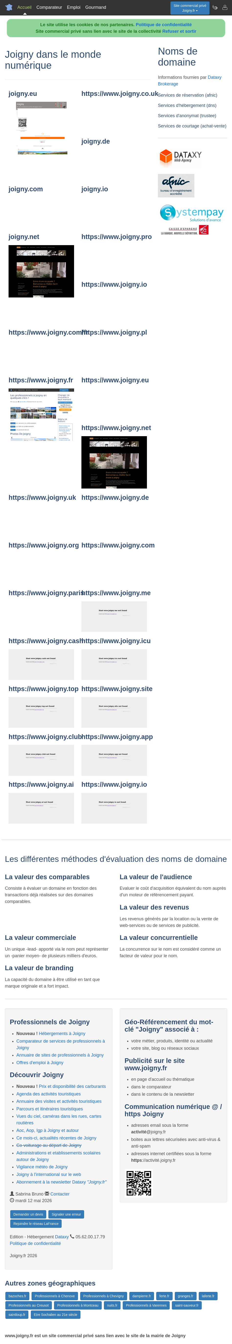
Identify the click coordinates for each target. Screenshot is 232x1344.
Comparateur (49, 7)
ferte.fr (164, 1296)
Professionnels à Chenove (55, 1296)
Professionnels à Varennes (146, 1305)
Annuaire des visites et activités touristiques (58, 1101)
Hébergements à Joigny (62, 1033)
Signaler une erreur (66, 1214)
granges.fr (185, 1296)
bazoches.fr (17, 1296)
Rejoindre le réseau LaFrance (35, 1224)
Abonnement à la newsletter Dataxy (61, 1182)
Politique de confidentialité (164, 24)
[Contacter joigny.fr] (225, 7)
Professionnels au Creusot (29, 1305)
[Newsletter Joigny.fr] (215, 7)
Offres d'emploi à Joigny (39, 1062)
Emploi (73, 7)
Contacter (59, 1194)
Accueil (24, 7)
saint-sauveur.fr (187, 1305)
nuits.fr (112, 1305)
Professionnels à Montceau (78, 1305)
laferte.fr (208, 1296)
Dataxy (62, 1236)
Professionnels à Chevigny (103, 1296)
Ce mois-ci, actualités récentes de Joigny (56, 1138)
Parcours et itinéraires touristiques (49, 1108)
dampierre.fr (142, 1296)
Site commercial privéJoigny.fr (190, 8)
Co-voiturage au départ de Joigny (48, 1145)
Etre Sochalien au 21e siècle (55, 1315)
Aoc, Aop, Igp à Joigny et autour (47, 1130)
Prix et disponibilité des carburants (72, 1086)
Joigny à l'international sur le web (48, 1174)
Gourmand (95, 7)
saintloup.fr (17, 1315)
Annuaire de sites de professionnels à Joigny (60, 1055)
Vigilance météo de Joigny (42, 1166)
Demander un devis (28, 1214)
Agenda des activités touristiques (48, 1094)
